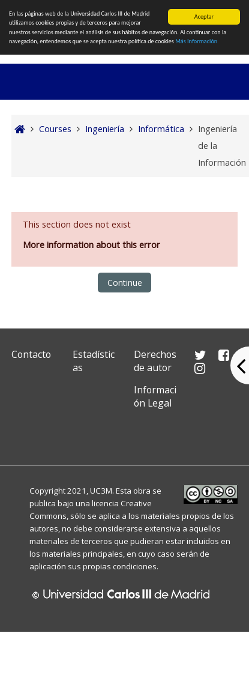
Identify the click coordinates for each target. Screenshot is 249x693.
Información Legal (155, 396)
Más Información (196, 41)
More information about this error (91, 244)
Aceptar (204, 16)
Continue (124, 282)
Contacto (31, 354)
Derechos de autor (155, 361)
